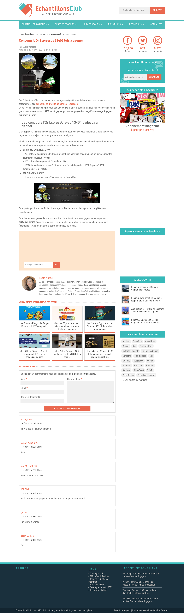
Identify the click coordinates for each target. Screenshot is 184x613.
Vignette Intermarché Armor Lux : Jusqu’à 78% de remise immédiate (139, 583)
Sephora (126, 370)
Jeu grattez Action (98, 590)
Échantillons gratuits (34, 24)
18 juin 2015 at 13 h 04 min (31, 516)
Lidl (151, 355)
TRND (150, 370)
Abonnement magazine (142, 128)
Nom (22, 379)
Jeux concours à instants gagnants (62, 34)
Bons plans (114, 24)
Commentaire (74, 379)
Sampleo (150, 365)
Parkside (138, 365)
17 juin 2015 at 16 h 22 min (31, 540)
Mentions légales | (123, 610)
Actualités (156, 24)
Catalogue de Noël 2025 (101, 587)
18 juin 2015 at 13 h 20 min (31, 493)
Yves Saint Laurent (146, 375)
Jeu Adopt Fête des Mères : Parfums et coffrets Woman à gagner (141, 575)
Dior (134, 346)
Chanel (126, 346)
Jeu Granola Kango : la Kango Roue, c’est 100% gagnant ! (34, 325)
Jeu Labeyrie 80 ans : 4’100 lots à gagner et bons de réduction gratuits (100, 354)
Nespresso (107, 131)
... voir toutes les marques (135, 380)
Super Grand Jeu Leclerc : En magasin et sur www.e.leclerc (145, 321)
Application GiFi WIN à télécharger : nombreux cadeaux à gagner (147, 310)
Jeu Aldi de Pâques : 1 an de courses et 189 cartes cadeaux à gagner (34, 354)
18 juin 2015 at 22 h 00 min (31, 470)
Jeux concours (91, 24)
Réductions (135, 24)
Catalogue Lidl (96, 573)
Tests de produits (64, 24)
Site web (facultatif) (30, 397)
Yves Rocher (128, 375)
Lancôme (127, 355)
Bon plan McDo (97, 584)
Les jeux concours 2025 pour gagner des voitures (144, 288)
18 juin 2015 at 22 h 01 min (31, 447)
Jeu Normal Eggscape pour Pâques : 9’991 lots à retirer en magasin (100, 326)
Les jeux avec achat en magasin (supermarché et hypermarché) (146, 299)
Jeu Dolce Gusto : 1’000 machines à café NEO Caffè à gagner (67, 354)
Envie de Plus (146, 346)
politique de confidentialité (82, 373)
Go (56, 264)
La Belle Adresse (150, 351)
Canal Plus (150, 341)
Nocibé (150, 360)
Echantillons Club (26, 34)
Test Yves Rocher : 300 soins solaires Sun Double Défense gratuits (140, 591)
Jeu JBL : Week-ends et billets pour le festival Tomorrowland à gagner (140, 600)
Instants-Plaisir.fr (131, 351)
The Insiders (140, 355)
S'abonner (154, 77)
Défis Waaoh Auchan (99, 576)
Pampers (127, 365)
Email (23, 387)
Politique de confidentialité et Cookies (150, 610)
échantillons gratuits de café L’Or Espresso (57, 103)
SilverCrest (139, 370)
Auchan (126, 341)
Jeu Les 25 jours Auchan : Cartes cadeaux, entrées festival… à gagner (67, 326)
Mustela (126, 360)
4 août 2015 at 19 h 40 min (31, 423)
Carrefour (137, 341)
